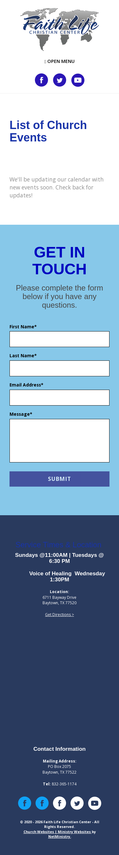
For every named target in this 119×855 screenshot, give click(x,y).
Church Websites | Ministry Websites (57, 831)
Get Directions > (59, 614)
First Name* (23, 327)
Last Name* (23, 355)
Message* (21, 414)
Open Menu (59, 61)
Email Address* (26, 385)
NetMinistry (59, 836)
